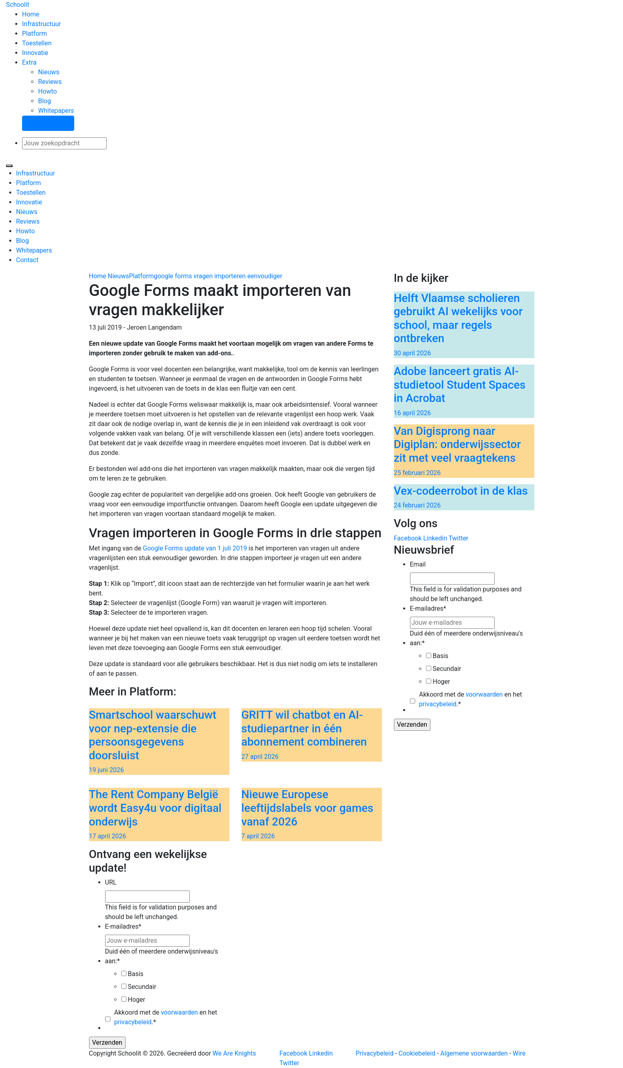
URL (111, 882)
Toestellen (36, 43)
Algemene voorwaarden (474, 1053)
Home (30, 14)
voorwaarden (484, 694)
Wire (519, 1053)
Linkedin (435, 538)
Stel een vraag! (48, 123)
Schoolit (17, 4)
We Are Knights (234, 1053)
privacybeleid (438, 704)
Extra (29, 62)
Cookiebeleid (416, 1053)
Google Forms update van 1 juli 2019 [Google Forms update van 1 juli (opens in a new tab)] (196, 548)
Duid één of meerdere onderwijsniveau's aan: (466, 638)
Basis (440, 656)
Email (418, 564)
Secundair (446, 669)
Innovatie (35, 53)
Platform (34, 33)
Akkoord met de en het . (470, 699)
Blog (44, 101)
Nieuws (48, 72)
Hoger (441, 681)
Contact (27, 260)
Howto (47, 91)
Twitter (458, 538)
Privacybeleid (375, 1053)
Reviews (50, 82)
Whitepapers (56, 110)
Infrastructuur (41, 24)
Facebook (408, 538)
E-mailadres (428, 608)
